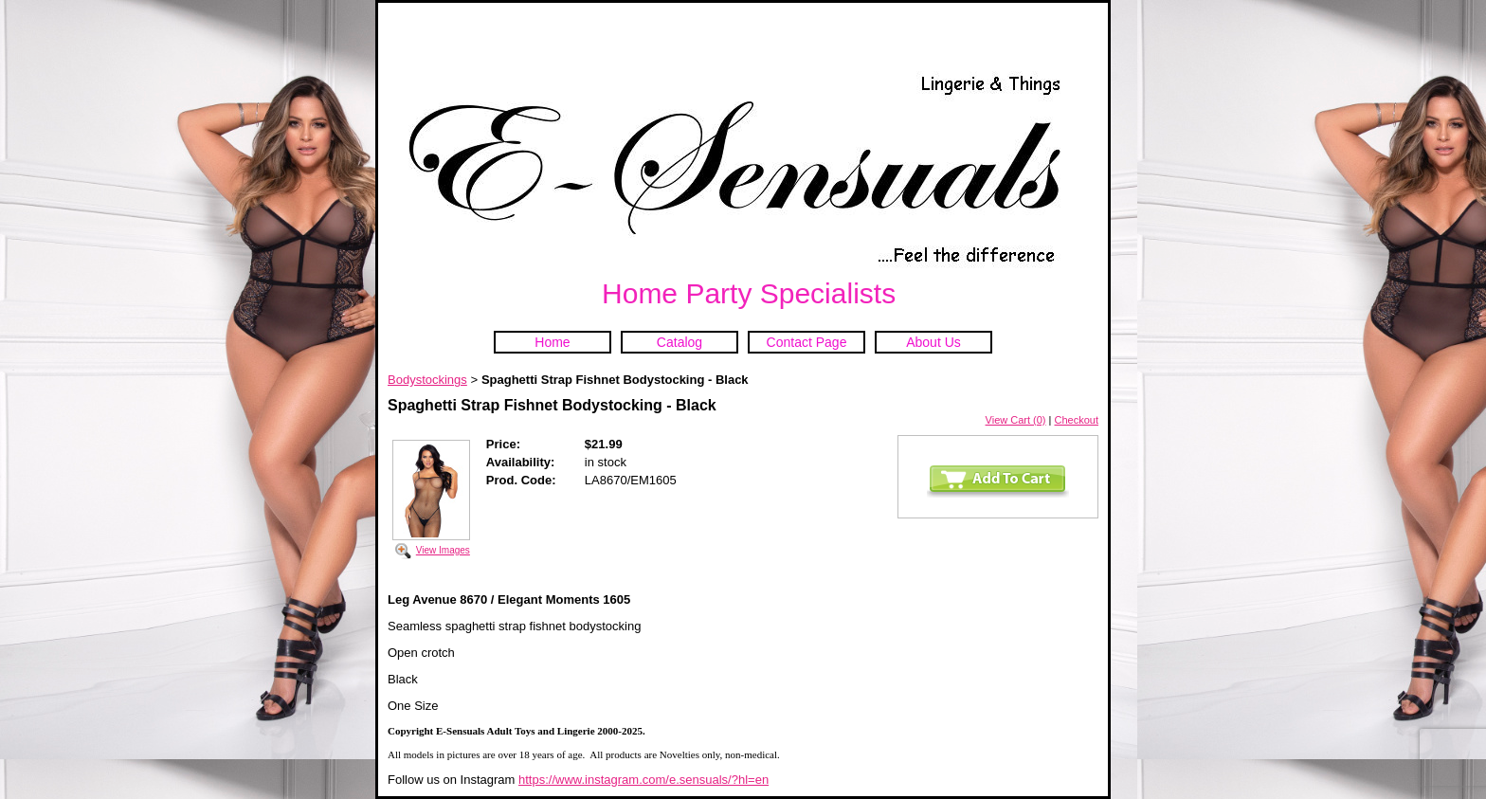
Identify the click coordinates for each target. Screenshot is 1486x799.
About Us (933, 342)
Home (552, 342)
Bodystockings (427, 379)
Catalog (679, 342)
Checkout (1076, 420)
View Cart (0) (1016, 420)
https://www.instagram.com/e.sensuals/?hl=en (643, 779)
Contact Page (807, 342)
